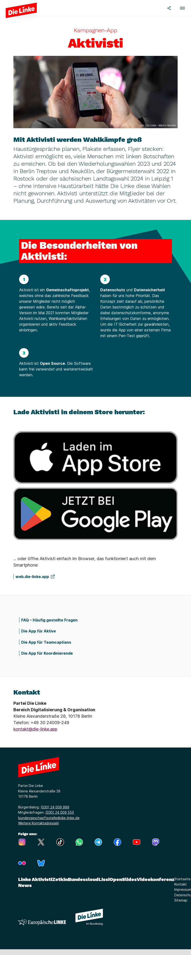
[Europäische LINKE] (42, 922)
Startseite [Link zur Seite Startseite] (182, 879)
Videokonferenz (155, 879)
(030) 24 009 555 (59, 812)
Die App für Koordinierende (47, 653)
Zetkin (60, 879)
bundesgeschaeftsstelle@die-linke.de (49, 818)
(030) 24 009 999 (55, 807)
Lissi (104, 879)
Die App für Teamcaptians (46, 642)
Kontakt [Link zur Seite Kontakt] (180, 884)
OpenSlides (123, 879)
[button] (182, 7)
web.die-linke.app (32, 576)
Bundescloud (83, 879)
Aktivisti (42, 879)
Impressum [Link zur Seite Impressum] (182, 889)
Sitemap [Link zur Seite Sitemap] (180, 900)
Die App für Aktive (38, 631)
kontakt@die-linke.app (35, 729)
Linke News (25, 882)
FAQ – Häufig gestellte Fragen (49, 620)
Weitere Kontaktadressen (38, 823)
